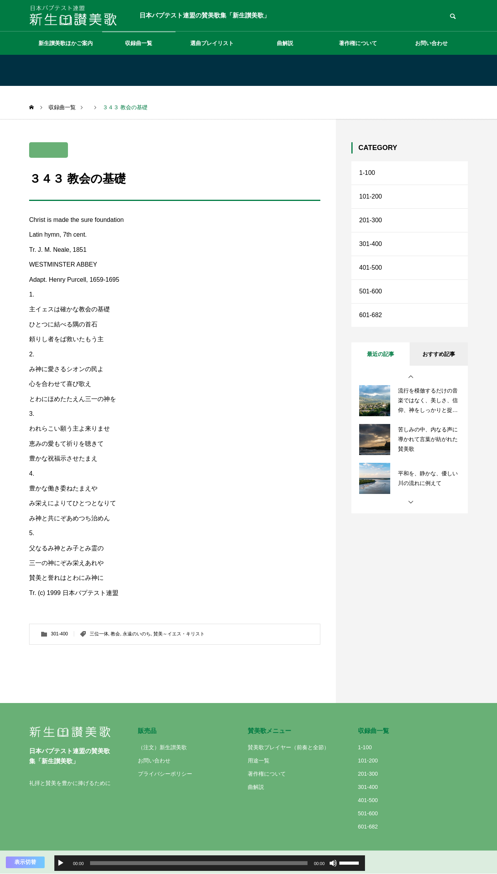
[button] (411, 377)
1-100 (367, 172)
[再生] (60, 863)
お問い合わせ (431, 43)
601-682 (370, 315)
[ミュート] (333, 863)
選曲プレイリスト (212, 43)
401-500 (370, 267)
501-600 (370, 291)
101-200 (370, 196)
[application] (209, 863)
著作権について (358, 43)
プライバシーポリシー (165, 774)
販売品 (147, 730)
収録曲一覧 (138, 43)
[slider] (199, 863)
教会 (115, 634)
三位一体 (99, 634)
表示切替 (25, 862)
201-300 (370, 220)
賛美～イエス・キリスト (179, 634)
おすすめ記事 (438, 354)
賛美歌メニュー (269, 730)
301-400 (59, 634)
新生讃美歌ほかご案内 (65, 43)
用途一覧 (258, 760)
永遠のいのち (137, 634)
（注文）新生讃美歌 (162, 747)
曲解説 (285, 43)
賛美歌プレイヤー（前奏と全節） (288, 747)
